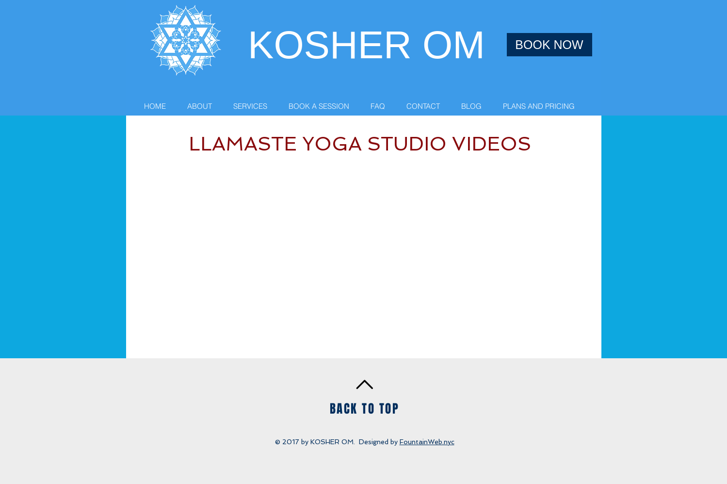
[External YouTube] (364, 260)
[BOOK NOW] (549, 44)
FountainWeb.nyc (427, 442)
